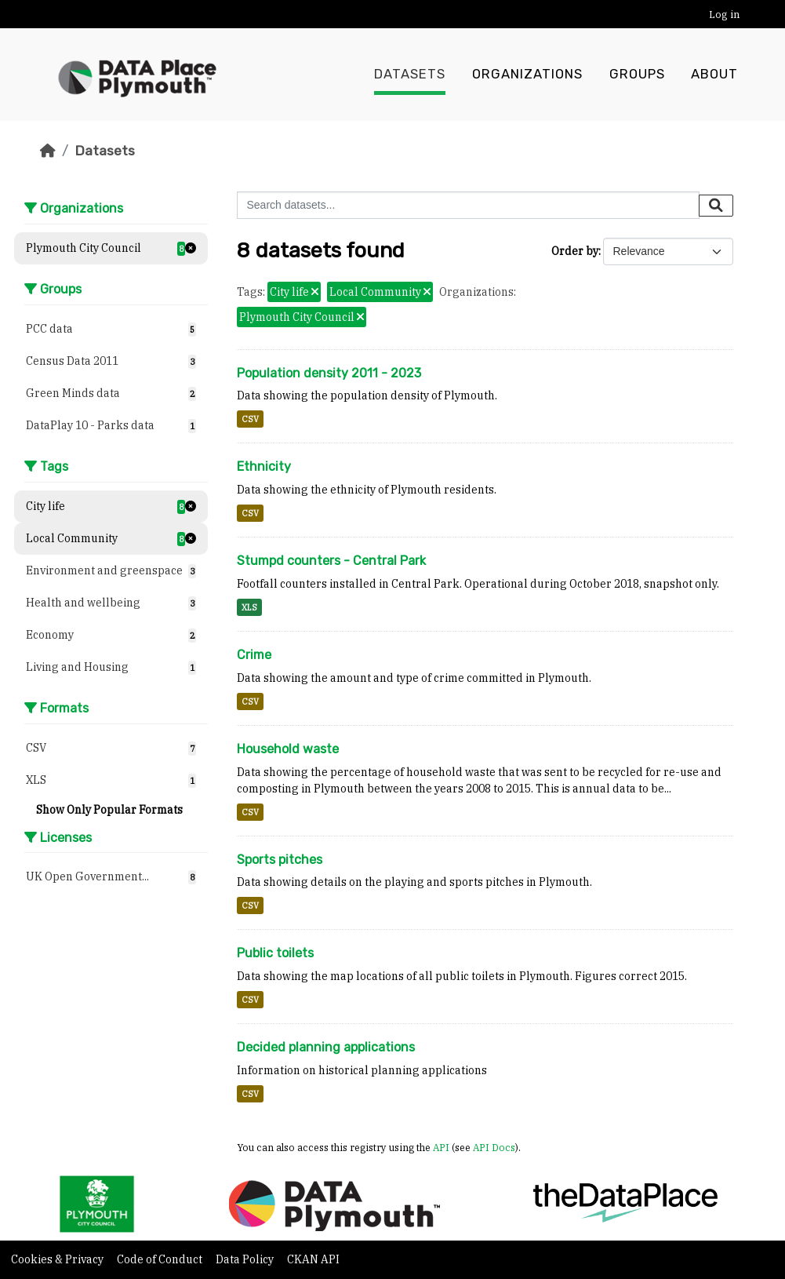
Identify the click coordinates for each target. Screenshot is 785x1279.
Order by (574, 251)
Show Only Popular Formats (109, 810)
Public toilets (275, 953)
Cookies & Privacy (58, 1259)
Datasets (409, 74)
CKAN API (313, 1259)
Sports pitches (279, 859)
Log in (724, 14)
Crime (254, 654)
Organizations (527, 74)
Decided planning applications (326, 1047)
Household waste (288, 749)
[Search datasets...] (468, 205)
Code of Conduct (161, 1259)
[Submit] (716, 206)
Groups (637, 74)
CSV (250, 419)
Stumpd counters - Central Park (331, 560)
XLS (249, 607)
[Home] (48, 151)
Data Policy (246, 1259)
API (441, 1147)
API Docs (494, 1147)
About (714, 74)
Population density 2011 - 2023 (329, 373)
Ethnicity (264, 466)
